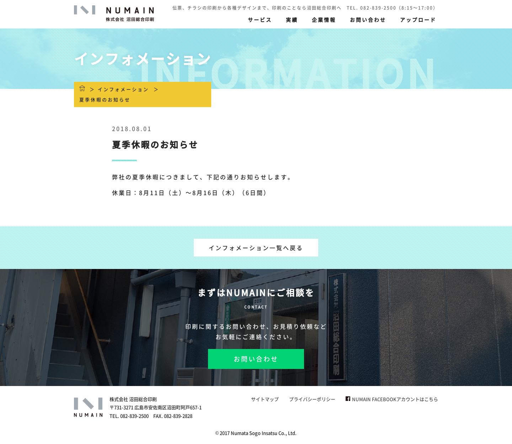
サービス (260, 19)
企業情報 (324, 19)
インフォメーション (123, 89)
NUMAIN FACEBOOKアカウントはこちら (392, 399)
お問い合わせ (368, 19)
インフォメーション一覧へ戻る (256, 247)
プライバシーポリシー (312, 399)
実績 (292, 19)
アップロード (418, 19)
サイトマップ (265, 399)
